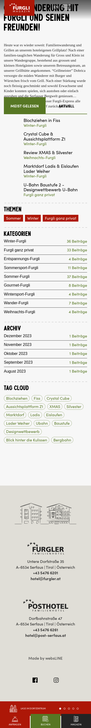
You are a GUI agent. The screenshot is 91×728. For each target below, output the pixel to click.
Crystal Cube (58, 398)
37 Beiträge (77, 276)
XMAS (55, 406)
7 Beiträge (78, 303)
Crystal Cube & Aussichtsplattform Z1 (44, 137)
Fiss (37, 398)
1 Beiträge (78, 336)
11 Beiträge (77, 267)
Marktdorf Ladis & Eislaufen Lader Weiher (51, 169)
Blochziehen (16, 398)
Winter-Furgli (35, 125)
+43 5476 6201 (45, 573)
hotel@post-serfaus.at (45, 635)
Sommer (13, 218)
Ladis (35, 414)
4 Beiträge (78, 259)
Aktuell (66, 106)
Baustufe (62, 423)
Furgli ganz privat (39, 194)
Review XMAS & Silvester (48, 152)
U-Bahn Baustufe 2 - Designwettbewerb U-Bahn (51, 187)
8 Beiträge (78, 285)
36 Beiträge (77, 241)
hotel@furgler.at (46, 578)
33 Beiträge (77, 250)
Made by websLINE (45, 658)
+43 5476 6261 (45, 630)
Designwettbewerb (23, 431)
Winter (33, 218)
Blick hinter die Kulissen (26, 440)
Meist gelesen (24, 106)
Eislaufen (54, 414)
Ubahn (42, 423)
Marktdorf (15, 414)
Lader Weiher (18, 423)
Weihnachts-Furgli (40, 157)
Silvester (73, 406)
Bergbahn (62, 440)
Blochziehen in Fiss (42, 120)
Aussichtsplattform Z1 (24, 406)
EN (56, 7)
